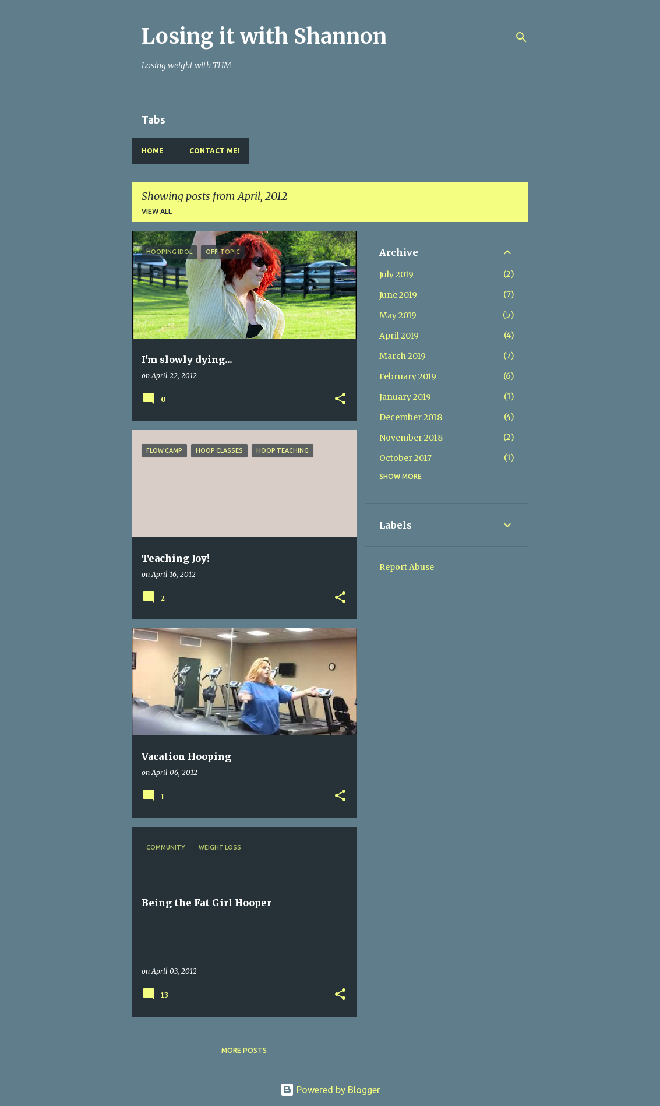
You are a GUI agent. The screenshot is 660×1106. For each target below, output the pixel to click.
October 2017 (405, 458)
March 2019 (402, 356)
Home (153, 150)
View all (157, 211)
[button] (340, 399)
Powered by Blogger (330, 1089)
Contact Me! (214, 150)
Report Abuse (406, 567)
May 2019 (398, 315)
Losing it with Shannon (264, 36)
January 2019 (405, 397)
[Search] (521, 37)
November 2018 (411, 437)
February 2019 (407, 376)
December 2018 (410, 417)
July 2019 (396, 274)
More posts (244, 1050)
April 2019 (399, 335)
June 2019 (398, 295)
